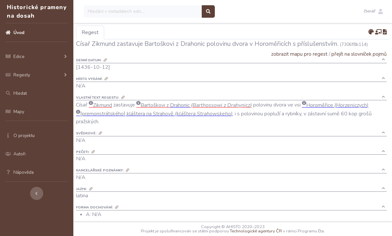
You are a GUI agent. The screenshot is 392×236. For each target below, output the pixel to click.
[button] (373, 11)
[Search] (143, 11)
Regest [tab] (90, 32)
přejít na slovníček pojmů (359, 53)
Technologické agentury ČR (256, 231)
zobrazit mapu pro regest (299, 53)
